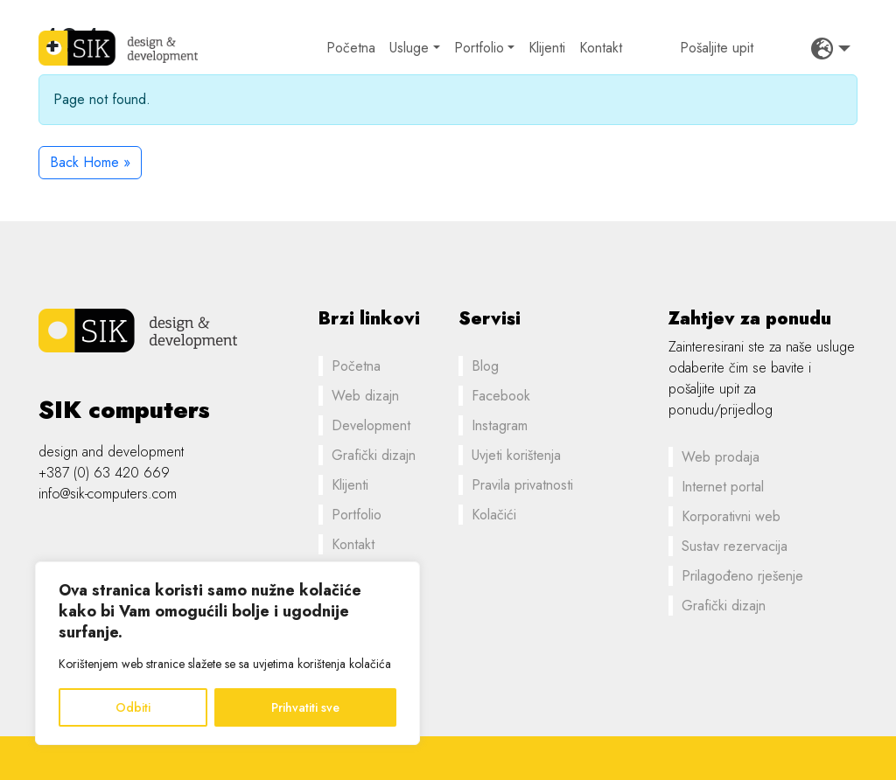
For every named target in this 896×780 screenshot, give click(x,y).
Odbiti (133, 707)
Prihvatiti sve (305, 707)
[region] (227, 653)
